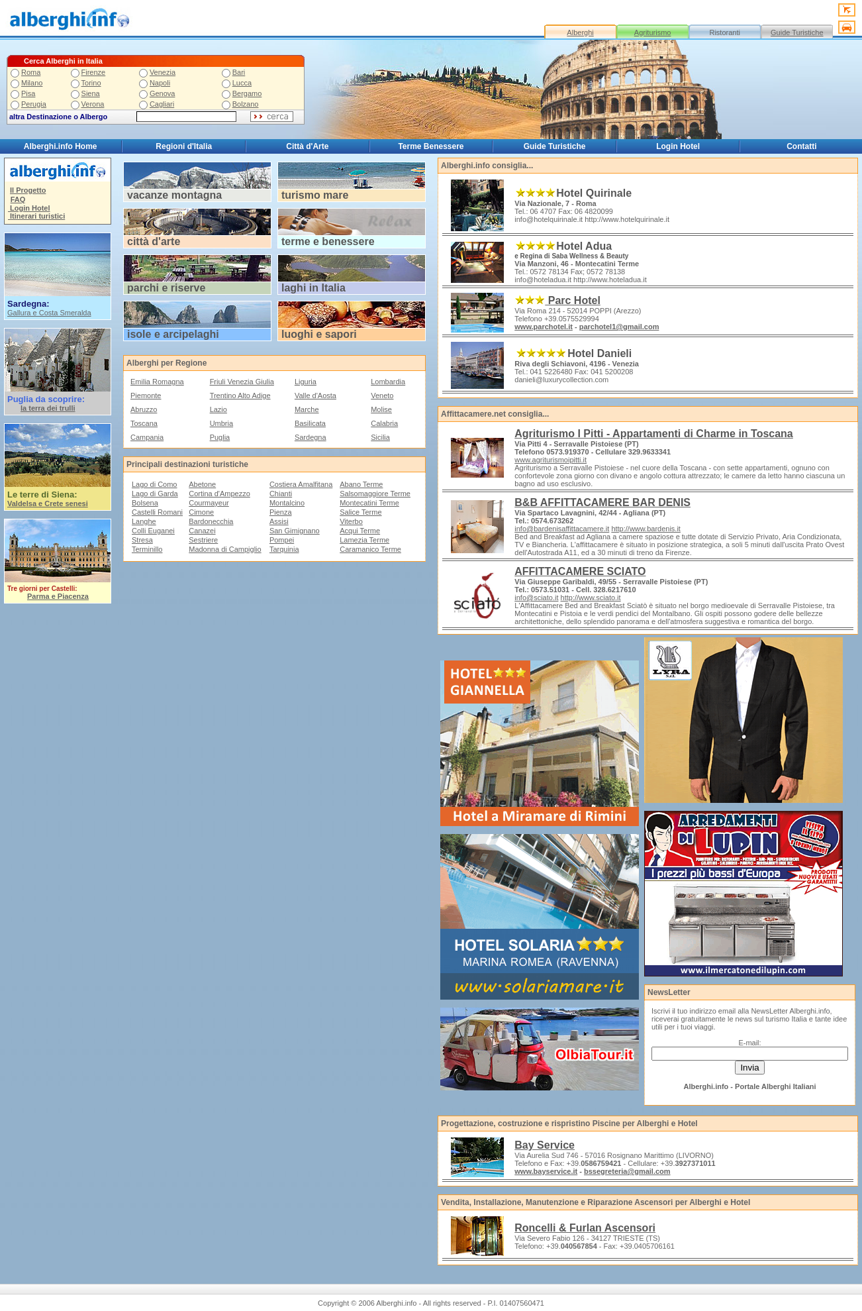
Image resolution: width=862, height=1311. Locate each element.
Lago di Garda (155, 494)
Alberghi (580, 32)
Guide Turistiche (797, 32)
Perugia (33, 104)
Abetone (202, 484)
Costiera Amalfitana (300, 484)
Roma (30, 72)
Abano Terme (361, 484)
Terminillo (147, 549)
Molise (381, 409)
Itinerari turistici (36, 216)
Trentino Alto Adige (240, 395)
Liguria (305, 382)
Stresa (142, 540)
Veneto (382, 395)
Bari (239, 72)
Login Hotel (678, 146)
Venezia (162, 72)
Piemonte (145, 395)
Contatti (801, 146)
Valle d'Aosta (315, 395)
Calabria (384, 423)
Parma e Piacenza (58, 596)
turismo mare (314, 195)
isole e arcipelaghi (173, 334)
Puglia (220, 437)
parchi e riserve (166, 287)
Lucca (242, 83)
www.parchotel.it (543, 327)
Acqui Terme (360, 531)
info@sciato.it (536, 598)
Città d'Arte (307, 146)
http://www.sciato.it (591, 598)
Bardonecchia (211, 521)
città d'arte (153, 241)
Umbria (221, 423)
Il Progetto (28, 190)
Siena (90, 93)
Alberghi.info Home (60, 146)
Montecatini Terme (369, 503)
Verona (93, 104)
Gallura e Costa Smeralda (49, 313)
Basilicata (310, 423)
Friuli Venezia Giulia (242, 382)
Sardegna (310, 437)
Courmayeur (209, 503)
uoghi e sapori (320, 334)
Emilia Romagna (157, 382)
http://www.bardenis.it (646, 529)
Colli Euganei (153, 531)
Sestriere (203, 540)
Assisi (279, 521)
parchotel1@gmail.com (619, 327)
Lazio (218, 409)
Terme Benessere (430, 146)
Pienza (280, 512)
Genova (162, 93)
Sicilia (380, 437)
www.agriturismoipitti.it (550, 460)
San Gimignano (294, 531)
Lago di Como (154, 484)
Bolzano (245, 104)
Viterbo (351, 521)
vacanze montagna (174, 195)
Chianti (280, 494)
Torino (91, 83)
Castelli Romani (157, 512)
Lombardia (388, 382)
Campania (147, 437)
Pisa (28, 93)
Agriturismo (652, 32)
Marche (307, 409)
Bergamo (247, 93)
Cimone (201, 512)
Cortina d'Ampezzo (219, 494)
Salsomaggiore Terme (375, 494)
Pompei (281, 540)
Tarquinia (284, 549)
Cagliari (162, 104)
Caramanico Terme (370, 549)
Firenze (93, 72)
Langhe (144, 521)
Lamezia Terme (364, 540)
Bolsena (145, 503)
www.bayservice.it (545, 1171)
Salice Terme (360, 512)
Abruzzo (143, 409)
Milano (31, 83)
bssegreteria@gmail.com (627, 1171)
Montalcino (287, 503)
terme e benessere (328, 241)
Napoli (160, 83)
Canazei (202, 531)
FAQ (18, 199)
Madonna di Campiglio (225, 549)
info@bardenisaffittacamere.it (561, 529)
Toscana (144, 423)
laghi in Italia (313, 287)
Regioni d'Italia (184, 146)
